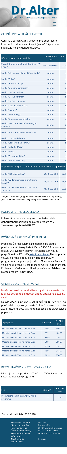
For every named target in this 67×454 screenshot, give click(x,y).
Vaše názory (17, 436)
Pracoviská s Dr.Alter (21, 422)
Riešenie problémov (20, 433)
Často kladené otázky (21, 430)
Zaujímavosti (17, 441)
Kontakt (42, 438)
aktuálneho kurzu (39, 254)
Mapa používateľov (20, 425)
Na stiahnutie (17, 438)
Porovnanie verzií (19, 427)
